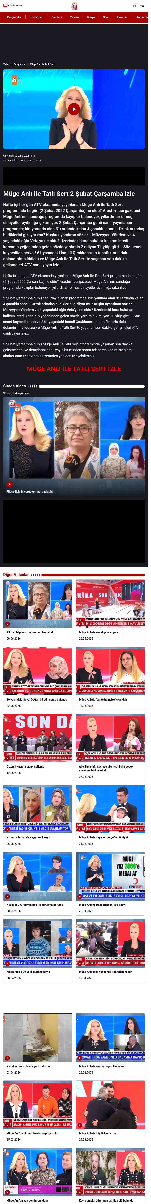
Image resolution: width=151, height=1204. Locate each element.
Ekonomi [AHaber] (122, 17)
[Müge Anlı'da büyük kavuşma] (110, 1112)
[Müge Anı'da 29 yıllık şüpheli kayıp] (37, 951)
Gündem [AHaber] (56, 17)
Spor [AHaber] (106, 17)
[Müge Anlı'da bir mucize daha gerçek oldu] (37, 1112)
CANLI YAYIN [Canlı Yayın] (12, 5)
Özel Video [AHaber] (36, 17)
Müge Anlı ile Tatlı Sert (42, 64)
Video (6, 64)
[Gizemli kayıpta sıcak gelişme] (37, 747)
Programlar (20, 64)
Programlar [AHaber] (14, 17)
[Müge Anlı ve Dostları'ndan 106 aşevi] (110, 884)
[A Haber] (74, 6)
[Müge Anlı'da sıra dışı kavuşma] (110, 611)
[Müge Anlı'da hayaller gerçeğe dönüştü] (110, 816)
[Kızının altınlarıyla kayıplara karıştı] (37, 816)
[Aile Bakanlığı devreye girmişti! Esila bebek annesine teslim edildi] (110, 747)
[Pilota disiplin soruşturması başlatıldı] (74, 447)
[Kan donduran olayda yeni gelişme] (37, 1045)
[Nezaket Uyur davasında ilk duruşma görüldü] (37, 884)
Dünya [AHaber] (91, 17)
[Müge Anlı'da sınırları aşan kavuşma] (110, 1045)
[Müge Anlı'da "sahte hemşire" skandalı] (110, 678)
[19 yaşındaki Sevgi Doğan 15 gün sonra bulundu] (37, 678)
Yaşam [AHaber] (74, 17)
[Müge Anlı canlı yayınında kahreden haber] (110, 951)
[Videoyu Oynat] (74, 109)
